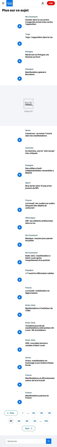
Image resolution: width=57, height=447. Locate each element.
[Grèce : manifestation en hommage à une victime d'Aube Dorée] (40, 365)
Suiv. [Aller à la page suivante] (27, 428)
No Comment (31, 17)
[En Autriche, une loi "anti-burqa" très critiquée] (40, 155)
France (28, 200)
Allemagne (30, 218)
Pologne (29, 51)
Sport (27, 183)
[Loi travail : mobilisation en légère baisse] (40, 295)
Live (51, 3)
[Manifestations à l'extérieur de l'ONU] (40, 312)
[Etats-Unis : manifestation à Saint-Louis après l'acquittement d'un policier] (40, 260)
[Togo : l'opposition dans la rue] (40, 41)
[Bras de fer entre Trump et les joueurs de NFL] (40, 190)
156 (46, 421)
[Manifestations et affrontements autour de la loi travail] (40, 382)
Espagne (29, 69)
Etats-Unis (30, 305)
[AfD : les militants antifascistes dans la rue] (40, 225)
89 (27, 421)
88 (19, 421)
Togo (27, 34)
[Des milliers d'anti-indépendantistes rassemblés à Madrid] (40, 172)
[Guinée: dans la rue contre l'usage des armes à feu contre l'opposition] (40, 24)
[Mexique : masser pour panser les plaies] (40, 242)
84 (33, 413)
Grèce (28, 357)
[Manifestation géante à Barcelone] (40, 76)
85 (41, 413)
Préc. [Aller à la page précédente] (12, 413)
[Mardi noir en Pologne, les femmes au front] (40, 59)
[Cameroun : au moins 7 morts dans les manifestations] (40, 138)
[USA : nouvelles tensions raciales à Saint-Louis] (40, 347)
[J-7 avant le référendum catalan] (40, 277)
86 (49, 413)
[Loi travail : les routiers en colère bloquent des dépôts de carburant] (40, 207)
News (27, 130)
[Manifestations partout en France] (40, 400)
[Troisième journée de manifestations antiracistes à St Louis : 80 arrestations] (40, 330)
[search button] (48, 441)
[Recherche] (28, 441)
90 (35, 421)
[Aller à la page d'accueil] (9, 3)
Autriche (29, 148)
